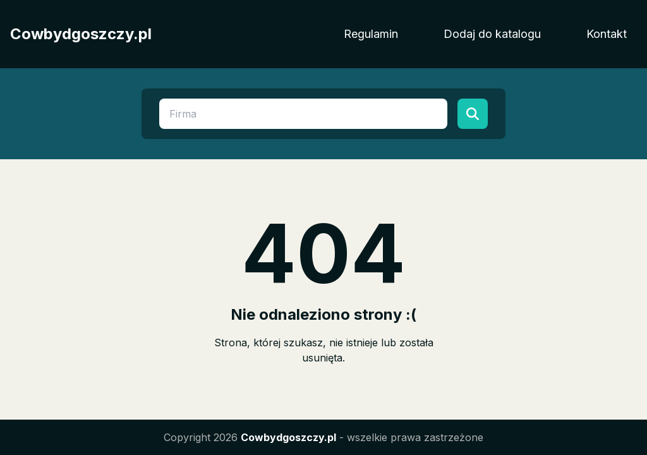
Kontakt (606, 33)
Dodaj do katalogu (492, 33)
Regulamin (371, 33)
